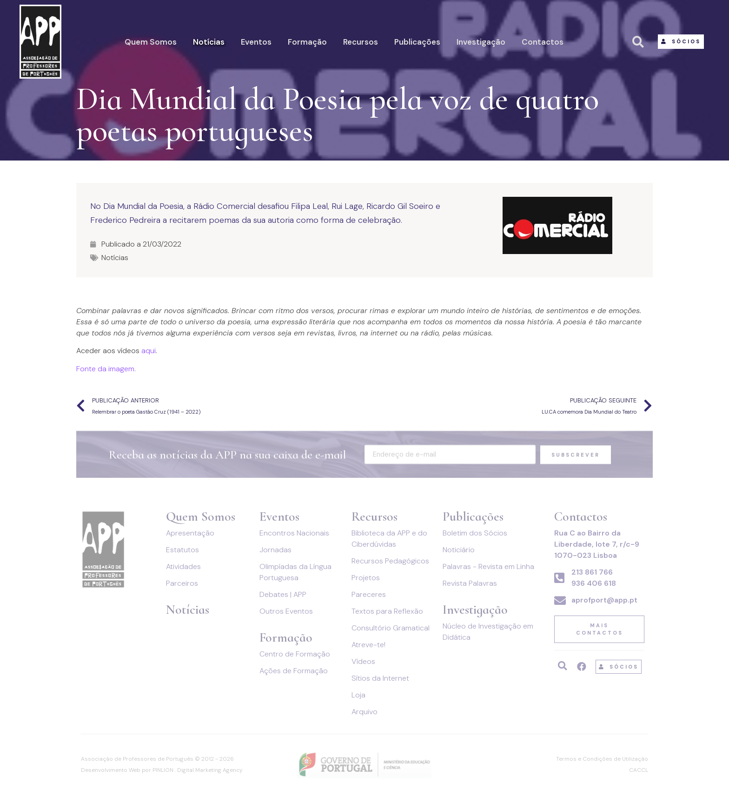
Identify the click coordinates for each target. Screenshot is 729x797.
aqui (148, 350)
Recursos (360, 42)
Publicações (417, 42)
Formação (307, 42)
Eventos (256, 42)
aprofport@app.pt (604, 600)
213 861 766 (592, 572)
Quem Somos (151, 42)
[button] (681, 41)
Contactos (542, 42)
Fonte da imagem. (106, 369)
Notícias (209, 42)
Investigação (481, 42)
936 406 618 (593, 583)
